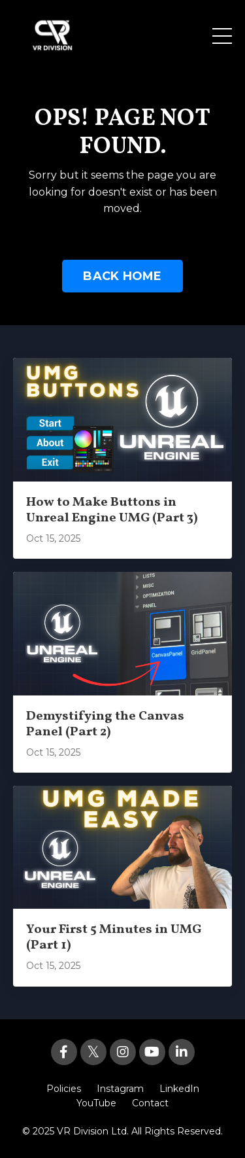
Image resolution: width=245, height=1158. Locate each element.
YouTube (96, 1103)
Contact (150, 1103)
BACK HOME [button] (122, 276)
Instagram (120, 1089)
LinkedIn (179, 1089)
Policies (63, 1089)
